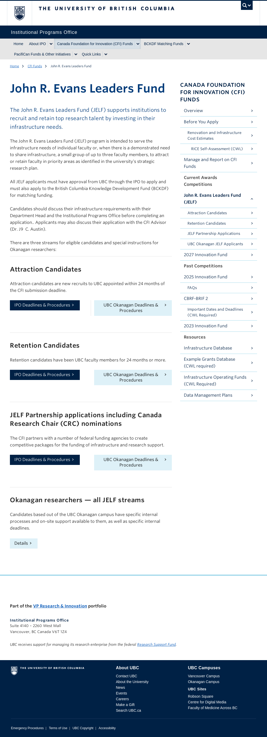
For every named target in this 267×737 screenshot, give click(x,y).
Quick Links (91, 54)
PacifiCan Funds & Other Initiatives (42, 54)
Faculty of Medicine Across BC (213, 708)
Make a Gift (125, 705)
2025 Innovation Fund (205, 276)
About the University (132, 682)
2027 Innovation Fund (205, 254)
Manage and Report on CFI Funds (210, 163)
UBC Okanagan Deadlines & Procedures (131, 308)
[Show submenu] (51, 44)
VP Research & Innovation (60, 606)
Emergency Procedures (27, 728)
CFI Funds (35, 66)
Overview (193, 110)
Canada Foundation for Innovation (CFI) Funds (95, 44)
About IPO (37, 44)
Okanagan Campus (204, 682)
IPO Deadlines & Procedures (42, 305)
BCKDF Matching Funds (163, 44)
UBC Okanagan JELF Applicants (215, 244)
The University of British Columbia (23, 13)
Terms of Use (58, 728)
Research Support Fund (156, 644)
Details (21, 543)
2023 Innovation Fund (205, 325)
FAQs (192, 288)
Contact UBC (126, 676)
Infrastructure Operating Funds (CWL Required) (215, 380)
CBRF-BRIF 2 (196, 298)
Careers (122, 699)
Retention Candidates (206, 223)
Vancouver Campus (204, 676)
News (120, 687)
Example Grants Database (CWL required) (209, 362)
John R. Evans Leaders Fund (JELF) (212, 199)
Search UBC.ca (128, 710)
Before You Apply (201, 121)
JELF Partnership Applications (213, 233)
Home (18, 44)
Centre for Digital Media (207, 702)
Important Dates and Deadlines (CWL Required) (215, 312)
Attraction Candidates (207, 213)
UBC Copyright (82, 728)
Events (121, 693)
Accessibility (107, 728)
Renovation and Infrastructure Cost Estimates (214, 136)
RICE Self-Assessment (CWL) (217, 149)
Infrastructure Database (208, 348)
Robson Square (200, 696)
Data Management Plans (208, 395)
